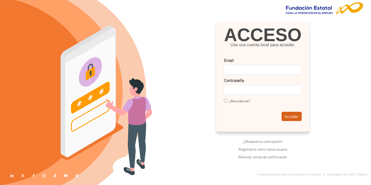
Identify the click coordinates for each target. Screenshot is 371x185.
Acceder (292, 116)
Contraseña (234, 80)
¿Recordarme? (237, 101)
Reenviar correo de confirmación (262, 157)
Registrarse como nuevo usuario (263, 149)
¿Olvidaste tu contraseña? (262, 141)
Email (229, 60)
